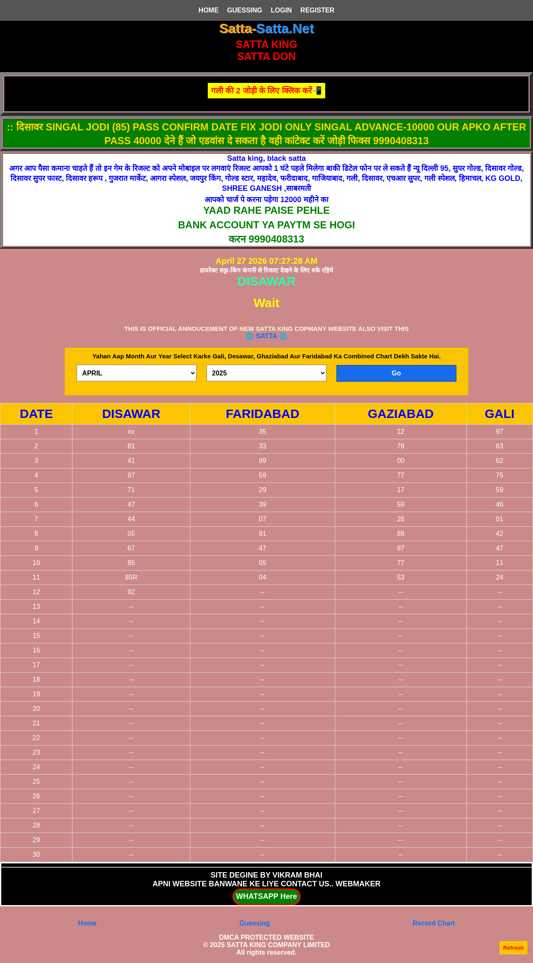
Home (87, 923)
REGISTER (317, 10)
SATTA (267, 336)
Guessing (254, 923)
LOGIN (281, 10)
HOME (209, 10)
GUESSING (244, 10)
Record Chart (434, 923)
